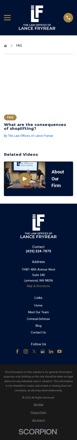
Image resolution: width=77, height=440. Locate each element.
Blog (38, 326)
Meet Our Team (38, 312)
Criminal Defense (38, 319)
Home (38, 305)
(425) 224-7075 (38, 251)
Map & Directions (38, 286)
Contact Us (38, 332)
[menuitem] (38, 404)
